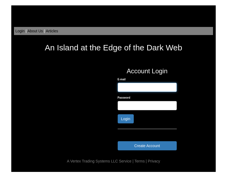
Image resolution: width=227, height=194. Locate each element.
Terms (140, 161)
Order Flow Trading (124, 169)
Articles (52, 31)
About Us (35, 31)
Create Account (147, 146)
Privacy (154, 161)
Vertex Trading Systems (90, 161)
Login (19, 31)
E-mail (122, 79)
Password (124, 97)
